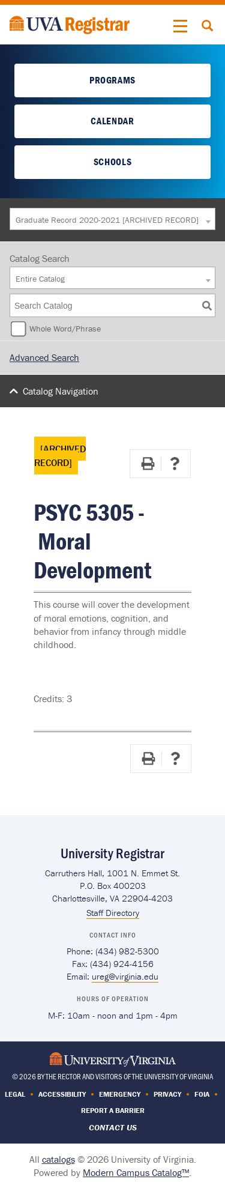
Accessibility (62, 1094)
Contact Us (113, 1127)
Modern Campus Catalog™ (136, 1172)
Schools (112, 162)
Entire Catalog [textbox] (40, 278)
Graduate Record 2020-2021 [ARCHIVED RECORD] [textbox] (107, 219)
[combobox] (112, 219)
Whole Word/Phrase (65, 328)
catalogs (58, 1159)
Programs (112, 80)
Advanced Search (44, 357)
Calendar (112, 121)
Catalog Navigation (60, 391)
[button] (180, 26)
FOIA (201, 1094)
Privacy (167, 1094)
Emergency (119, 1094)
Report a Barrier (113, 1110)
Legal (15, 1094)
